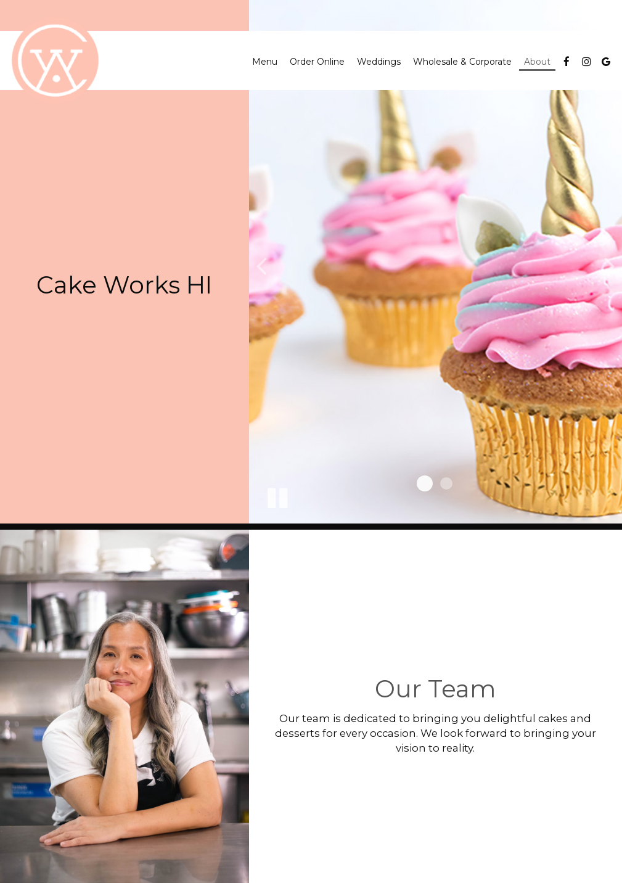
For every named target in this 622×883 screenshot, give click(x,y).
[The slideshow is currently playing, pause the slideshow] (277, 496)
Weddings (379, 61)
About (537, 61)
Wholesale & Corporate (462, 61)
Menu (264, 61)
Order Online (317, 61)
